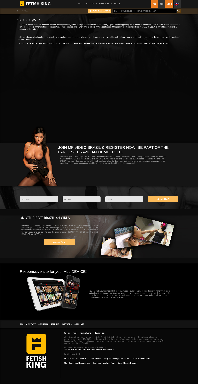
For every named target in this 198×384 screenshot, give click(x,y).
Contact (31, 324)
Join (162, 4)
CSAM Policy (81, 359)
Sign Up (67, 333)
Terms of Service (86, 333)
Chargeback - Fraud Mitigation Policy (77, 363)
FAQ (22, 324)
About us (27, 11)
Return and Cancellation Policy (104, 363)
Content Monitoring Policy (141, 359)
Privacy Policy (100, 333)
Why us (117, 4)
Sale (80, 4)
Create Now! (163, 199)
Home (19, 11)
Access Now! (59, 242)
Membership (104, 4)
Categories (89, 4)
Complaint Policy (95, 359)
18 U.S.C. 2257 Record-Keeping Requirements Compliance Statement (89, 349)
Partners (67, 324)
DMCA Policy (69, 359)
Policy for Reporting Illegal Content (116, 359)
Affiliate (79, 324)
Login (169, 4)
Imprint (55, 324)
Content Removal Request (127, 363)
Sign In (75, 333)
